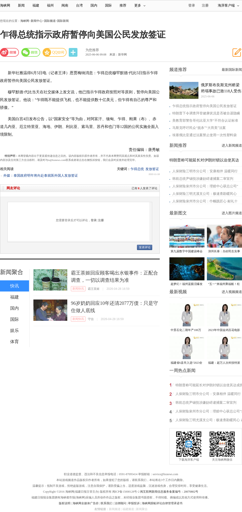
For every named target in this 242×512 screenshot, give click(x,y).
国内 (94, 5)
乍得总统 (137, 169)
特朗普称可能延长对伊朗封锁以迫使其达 (204, 160)
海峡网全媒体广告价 (86, 503)
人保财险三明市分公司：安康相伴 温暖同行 (205, 171)
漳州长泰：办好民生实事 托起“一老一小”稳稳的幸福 (224, 252)
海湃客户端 (228, 5)
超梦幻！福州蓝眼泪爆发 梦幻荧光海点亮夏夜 (187, 284)
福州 (50, 5)
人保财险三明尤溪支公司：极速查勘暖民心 (204, 194)
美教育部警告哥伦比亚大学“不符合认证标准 (205, 120)
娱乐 (14, 330)
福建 (35, 5)
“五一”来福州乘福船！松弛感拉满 (224, 284)
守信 (91, 319)
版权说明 (64, 503)
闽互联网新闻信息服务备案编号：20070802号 (169, 491)
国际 (108, 5)
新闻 (21, 5)
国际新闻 (63, 21)
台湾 (79, 5)
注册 (205, 5)
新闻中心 (36, 21)
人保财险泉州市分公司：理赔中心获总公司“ (205, 186)
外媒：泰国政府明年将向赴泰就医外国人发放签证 (40, 175)
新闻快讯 (78, 288)
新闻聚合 (11, 272)
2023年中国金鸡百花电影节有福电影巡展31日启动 (224, 330)
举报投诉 (134, 503)
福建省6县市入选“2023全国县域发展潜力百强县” (186, 363)
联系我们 (106, 503)
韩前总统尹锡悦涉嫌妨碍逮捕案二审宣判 (202, 179)
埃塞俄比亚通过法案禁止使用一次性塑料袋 (204, 135)
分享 (73, 52)
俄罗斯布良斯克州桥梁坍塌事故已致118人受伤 (221, 88)
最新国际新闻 (232, 69)
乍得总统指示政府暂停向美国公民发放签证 (204, 106)
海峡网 (5, 5)
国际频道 (50, 21)
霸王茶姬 (93, 289)
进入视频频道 (232, 292)
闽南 (64, 5)
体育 (14, 341)
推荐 (123, 5)
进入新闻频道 (232, 145)
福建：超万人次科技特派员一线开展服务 (224, 363)
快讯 (14, 286)
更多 (139, 5)
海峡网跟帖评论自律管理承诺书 (162, 503)
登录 (94, 220)
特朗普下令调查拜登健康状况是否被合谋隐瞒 (206, 113)
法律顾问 (120, 503)
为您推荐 (92, 50)
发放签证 (152, 169)
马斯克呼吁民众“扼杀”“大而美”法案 (199, 128)
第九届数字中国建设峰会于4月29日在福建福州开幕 (187, 252)
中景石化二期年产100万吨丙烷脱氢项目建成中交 (187, 330)
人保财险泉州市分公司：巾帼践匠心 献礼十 (205, 201)
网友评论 (13, 188)
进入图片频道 (232, 213)
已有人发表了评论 (144, 188)
